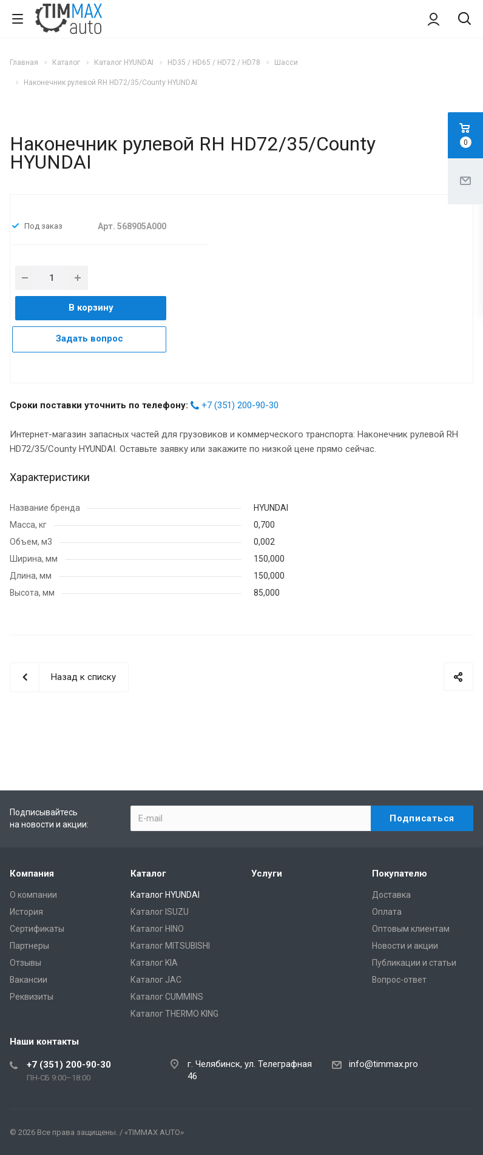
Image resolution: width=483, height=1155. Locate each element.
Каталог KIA (154, 963)
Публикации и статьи (414, 963)
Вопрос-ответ (399, 980)
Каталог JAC (155, 980)
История (26, 912)
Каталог (148, 873)
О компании (33, 895)
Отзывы (25, 963)
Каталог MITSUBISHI (170, 946)
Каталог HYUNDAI (165, 895)
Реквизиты (31, 997)
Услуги (266, 873)
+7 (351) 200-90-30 (240, 405)
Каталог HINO (157, 929)
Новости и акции (405, 946)
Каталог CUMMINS (166, 997)
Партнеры (29, 946)
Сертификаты (37, 929)
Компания (32, 873)
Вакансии (28, 980)
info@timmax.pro (383, 1064)
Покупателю (399, 873)
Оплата (387, 912)
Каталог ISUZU (159, 912)
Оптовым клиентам (411, 929)
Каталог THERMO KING (174, 1014)
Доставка (391, 895)
